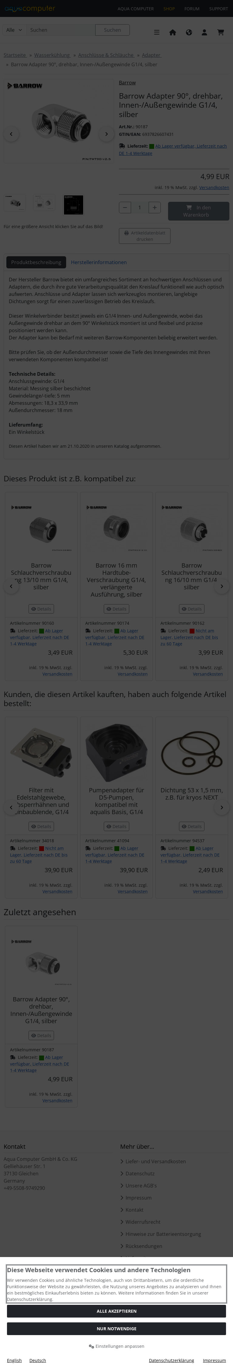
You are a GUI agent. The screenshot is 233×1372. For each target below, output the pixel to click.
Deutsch (37, 1360)
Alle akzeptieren (117, 1311)
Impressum (214, 1360)
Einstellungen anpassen (116, 1346)
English (14, 1360)
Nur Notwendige (117, 1328)
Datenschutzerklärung (171, 1360)
